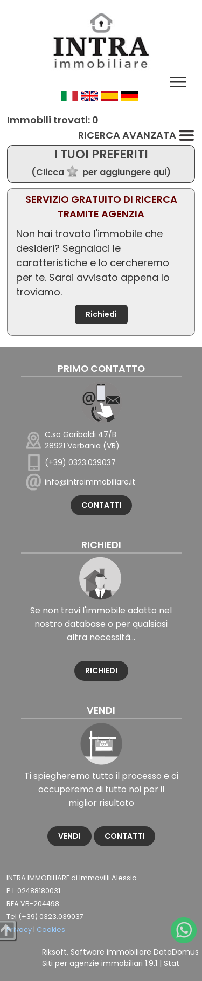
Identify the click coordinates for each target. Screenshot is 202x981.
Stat (171, 963)
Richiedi (101, 314)
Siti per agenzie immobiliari (92, 963)
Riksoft (54, 952)
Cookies (51, 929)
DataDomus (176, 952)
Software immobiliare (111, 952)
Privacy (19, 929)
